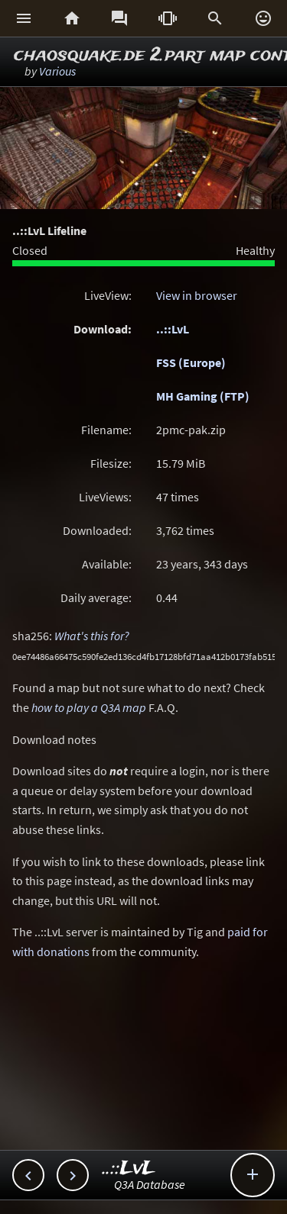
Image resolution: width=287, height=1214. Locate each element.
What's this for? (91, 635)
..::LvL (172, 329)
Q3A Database (149, 1184)
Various (57, 71)
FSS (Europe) (191, 362)
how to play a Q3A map (88, 707)
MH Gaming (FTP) (202, 396)
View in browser (196, 295)
